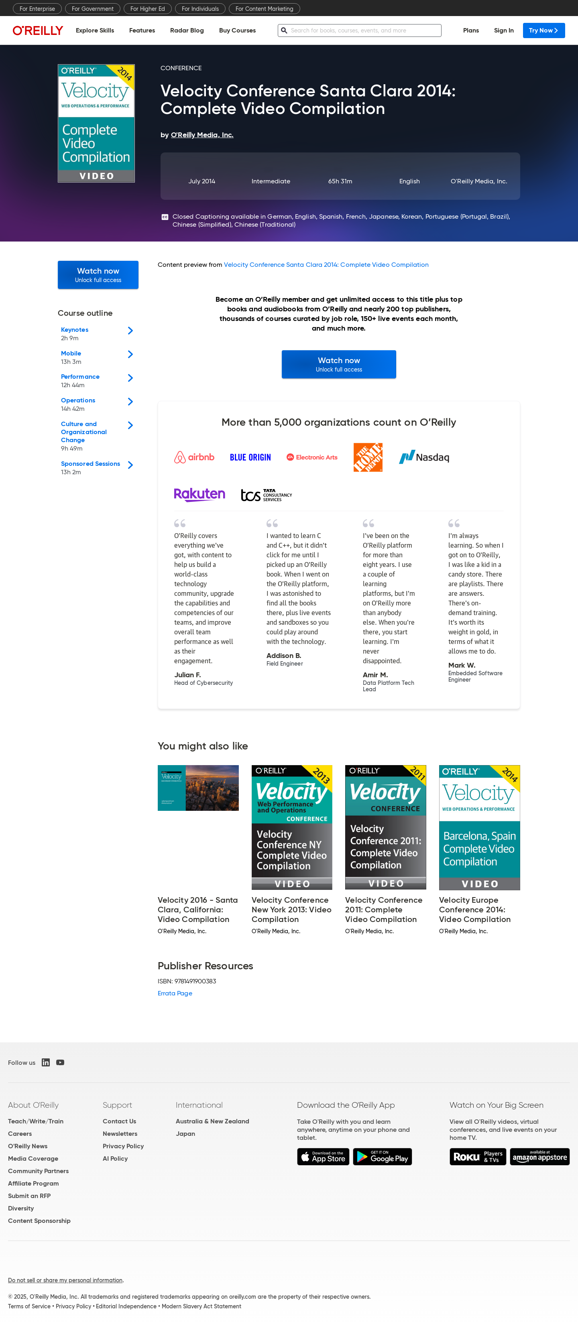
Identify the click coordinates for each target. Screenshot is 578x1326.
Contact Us (119, 1121)
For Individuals (200, 8)
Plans (471, 30)
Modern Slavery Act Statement (201, 1306)
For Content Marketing (264, 8)
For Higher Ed (147, 8)
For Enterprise (37, 8)
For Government (93, 8)
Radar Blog (187, 30)
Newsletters (120, 1133)
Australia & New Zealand (212, 1121)
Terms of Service (29, 1306)
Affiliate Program (33, 1183)
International (199, 1105)
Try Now (544, 30)
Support (117, 1105)
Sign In (504, 30)
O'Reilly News (27, 1146)
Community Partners (38, 1171)
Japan (185, 1133)
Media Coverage (33, 1158)
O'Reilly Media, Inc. (479, 181)
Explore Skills (95, 30)
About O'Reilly (33, 1105)
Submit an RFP (29, 1196)
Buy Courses (237, 30)
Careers (20, 1133)
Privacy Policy (123, 1146)
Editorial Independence (126, 1306)
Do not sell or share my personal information (65, 1280)
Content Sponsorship (39, 1220)
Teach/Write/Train (35, 1121)
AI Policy (115, 1158)
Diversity (21, 1208)
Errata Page (175, 993)
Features (142, 30)
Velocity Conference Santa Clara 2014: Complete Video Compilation (326, 264)
